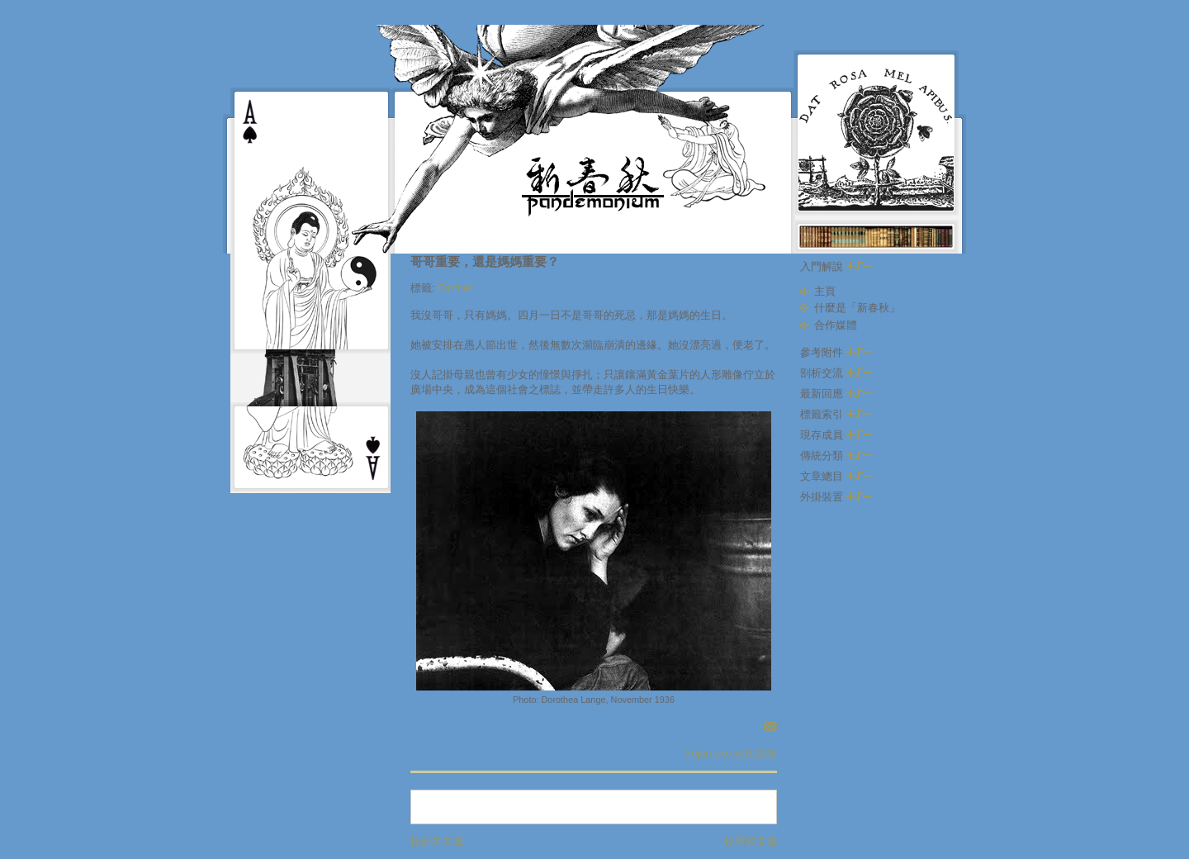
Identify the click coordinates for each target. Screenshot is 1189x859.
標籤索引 (835, 414)
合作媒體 (835, 325)
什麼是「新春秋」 (857, 307)
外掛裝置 (835, 497)
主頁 (825, 291)
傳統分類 (835, 455)
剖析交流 (835, 373)
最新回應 (835, 393)
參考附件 (835, 352)
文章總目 (835, 476)
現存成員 (835, 435)
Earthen (456, 288)
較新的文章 (437, 841)
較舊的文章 (751, 841)
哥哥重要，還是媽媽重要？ (484, 261)
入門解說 (835, 266)
